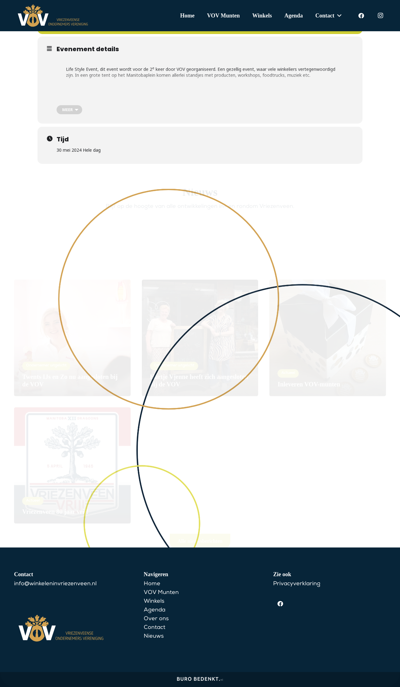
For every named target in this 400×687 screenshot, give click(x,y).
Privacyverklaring (296, 584)
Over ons (156, 619)
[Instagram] (380, 15)
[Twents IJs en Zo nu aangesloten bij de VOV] (72, 321)
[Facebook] (361, 15)
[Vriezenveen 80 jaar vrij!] (72, 448)
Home (152, 584)
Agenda (154, 610)
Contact (154, 628)
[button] (338, 15)
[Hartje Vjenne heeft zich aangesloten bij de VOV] (200, 321)
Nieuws (154, 636)
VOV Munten (161, 593)
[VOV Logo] (53, 15)
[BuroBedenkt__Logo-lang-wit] (200, 681)
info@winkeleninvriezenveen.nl (55, 584)
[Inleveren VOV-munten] (327, 321)
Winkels (154, 601)
